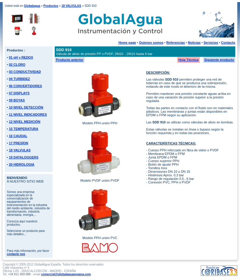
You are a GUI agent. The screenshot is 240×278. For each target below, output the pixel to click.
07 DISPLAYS (19, 93)
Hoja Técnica (188, 60)
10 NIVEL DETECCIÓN (26, 107)
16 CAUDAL (18, 136)
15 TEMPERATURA (23, 129)
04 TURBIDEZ (19, 79)
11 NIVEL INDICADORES (28, 114)
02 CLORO (17, 64)
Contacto (228, 42)
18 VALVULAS (71, 5)
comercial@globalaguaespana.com (66, 274)
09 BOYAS (17, 100)
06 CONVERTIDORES (25, 86)
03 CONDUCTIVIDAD (25, 71)
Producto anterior (69, 60)
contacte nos (16, 254)
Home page (127, 42)
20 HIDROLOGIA (21, 164)
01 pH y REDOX (21, 57)
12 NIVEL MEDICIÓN (24, 121)
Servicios (210, 42)
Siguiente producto (219, 60)
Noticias (194, 42)
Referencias (175, 42)
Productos (50, 5)
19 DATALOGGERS (23, 157)
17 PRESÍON (18, 143)
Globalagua (32, 5)
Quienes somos (151, 42)
